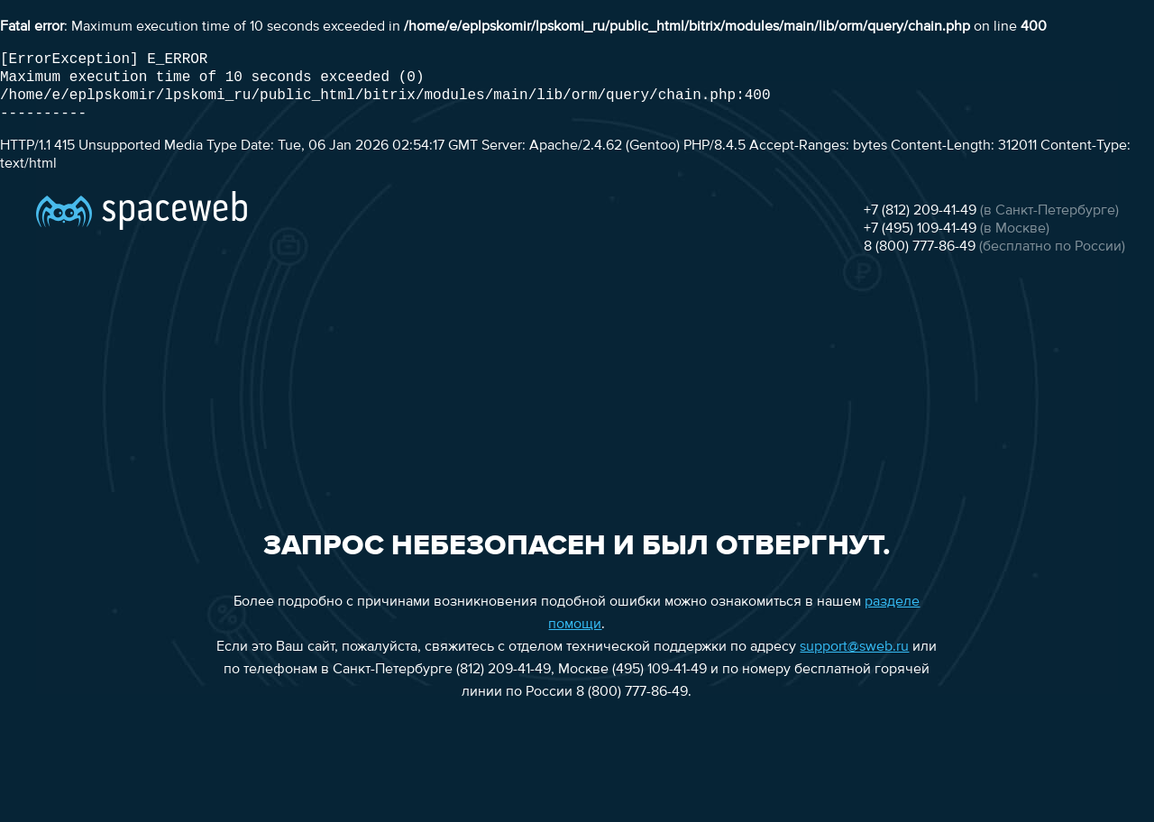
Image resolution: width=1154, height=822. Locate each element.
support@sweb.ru (854, 647)
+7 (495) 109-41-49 (920, 229)
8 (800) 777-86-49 (919, 247)
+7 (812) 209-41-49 (920, 211)
